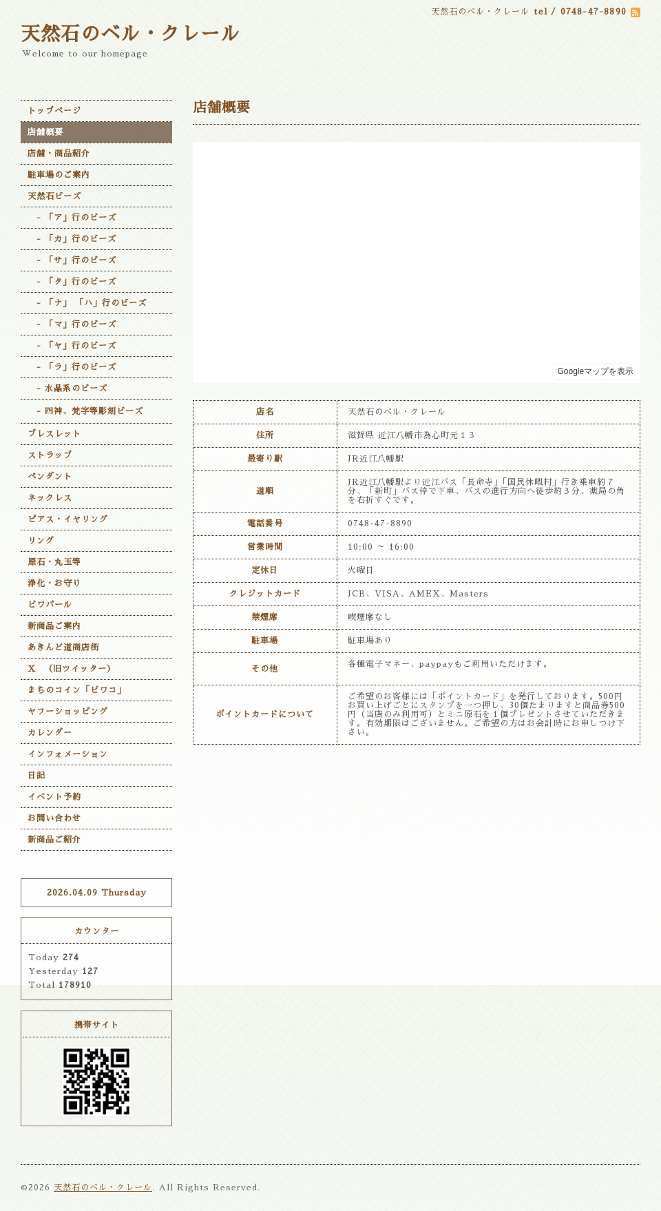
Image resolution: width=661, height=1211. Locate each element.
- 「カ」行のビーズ (72, 239)
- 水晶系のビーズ (67, 388)
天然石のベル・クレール (130, 34)
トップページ (54, 111)
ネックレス (50, 498)
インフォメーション (68, 754)
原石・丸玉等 (54, 562)
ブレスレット (54, 434)
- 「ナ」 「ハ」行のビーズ (87, 303)
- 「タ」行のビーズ (72, 282)
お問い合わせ (54, 818)
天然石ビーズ (54, 196)
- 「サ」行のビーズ (72, 260)
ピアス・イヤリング (68, 519)
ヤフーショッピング (68, 711)
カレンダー (50, 733)
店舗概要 (45, 132)
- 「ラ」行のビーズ (72, 367)
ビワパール (50, 605)
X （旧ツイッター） (72, 669)
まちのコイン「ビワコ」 (77, 690)
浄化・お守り (54, 583)
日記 (36, 776)
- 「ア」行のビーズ (72, 218)
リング (41, 541)
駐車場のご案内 (59, 175)
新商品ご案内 (54, 626)
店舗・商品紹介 (59, 153)
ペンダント (50, 477)
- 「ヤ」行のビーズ (72, 346)
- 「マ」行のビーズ (72, 324)
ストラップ (50, 455)
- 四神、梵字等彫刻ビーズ (85, 411)
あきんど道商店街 (63, 647)
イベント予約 (54, 797)
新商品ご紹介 (54, 840)
